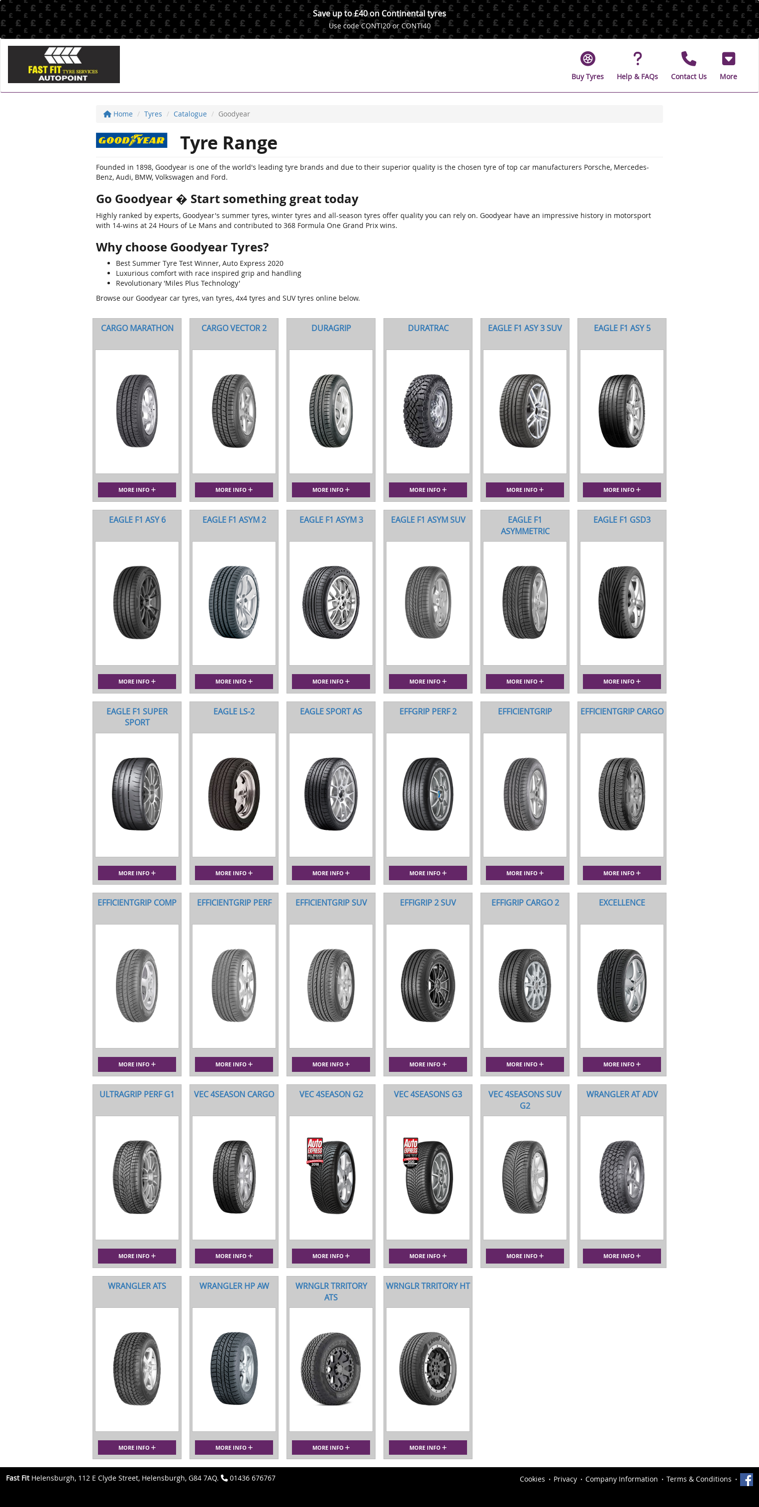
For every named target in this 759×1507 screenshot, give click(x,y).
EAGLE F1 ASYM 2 (234, 519)
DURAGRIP (331, 328)
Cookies (532, 1479)
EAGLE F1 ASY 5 (622, 328)
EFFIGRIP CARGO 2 (525, 902)
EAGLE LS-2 (234, 711)
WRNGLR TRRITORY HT (428, 1285)
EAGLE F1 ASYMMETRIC (525, 525)
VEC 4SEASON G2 (331, 1094)
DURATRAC (428, 328)
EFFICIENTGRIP (525, 711)
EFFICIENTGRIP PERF (234, 902)
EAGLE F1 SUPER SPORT (137, 717)
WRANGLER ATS (137, 1285)
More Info (137, 489)
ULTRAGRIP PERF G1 (137, 1094)
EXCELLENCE (622, 902)
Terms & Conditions (699, 1479)
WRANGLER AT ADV (622, 1094)
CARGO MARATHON (137, 328)
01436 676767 (253, 1478)
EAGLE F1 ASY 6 (137, 519)
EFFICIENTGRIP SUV (331, 902)
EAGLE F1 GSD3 (622, 519)
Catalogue (190, 113)
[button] (728, 66)
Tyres (153, 113)
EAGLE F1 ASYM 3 (331, 519)
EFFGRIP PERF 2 (428, 711)
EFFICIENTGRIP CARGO (622, 711)
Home (118, 113)
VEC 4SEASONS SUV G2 (525, 1100)
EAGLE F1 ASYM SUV (428, 519)
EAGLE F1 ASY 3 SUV (525, 328)
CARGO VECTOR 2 (234, 328)
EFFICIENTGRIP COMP (137, 902)
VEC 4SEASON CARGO (234, 1094)
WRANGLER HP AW (234, 1285)
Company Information (621, 1479)
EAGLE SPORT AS (331, 711)
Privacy (565, 1479)
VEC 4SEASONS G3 (428, 1094)
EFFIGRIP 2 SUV (428, 902)
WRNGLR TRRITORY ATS (331, 1291)
